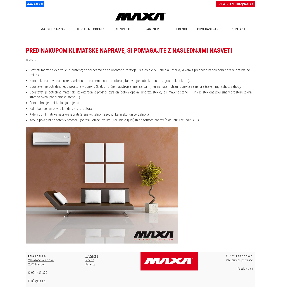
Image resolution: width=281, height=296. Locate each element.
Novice (89, 260)
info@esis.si (245, 4)
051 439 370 (226, 4)
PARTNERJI (153, 29)
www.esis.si (35, 4)
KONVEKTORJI (125, 29)
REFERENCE (179, 29)
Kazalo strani (245, 268)
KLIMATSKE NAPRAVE (51, 29)
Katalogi (90, 264)
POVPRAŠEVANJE (209, 29)
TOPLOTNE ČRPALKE (91, 29)
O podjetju (91, 256)
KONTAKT (238, 29)
